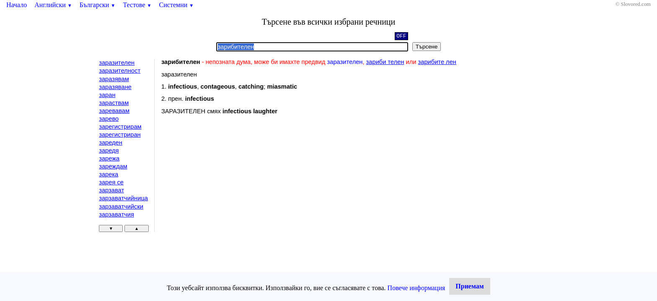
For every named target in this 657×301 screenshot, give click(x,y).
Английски (53, 4)
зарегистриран (119, 134)
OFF (401, 37)
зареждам (113, 166)
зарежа (109, 158)
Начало (16, 4)
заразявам (114, 79)
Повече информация (416, 287)
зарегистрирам (120, 126)
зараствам (114, 102)
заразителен (117, 62)
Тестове (137, 4)
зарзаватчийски (121, 206)
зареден (110, 142)
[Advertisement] (232, 189)
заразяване (115, 87)
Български (98, 4)
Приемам (469, 286)
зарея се (111, 182)
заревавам (114, 110)
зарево (109, 118)
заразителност (119, 70)
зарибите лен (437, 62)
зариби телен (385, 62)
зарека (108, 174)
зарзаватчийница (123, 198)
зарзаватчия (116, 214)
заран (107, 95)
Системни (176, 4)
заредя (109, 150)
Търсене (427, 46)
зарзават (111, 190)
